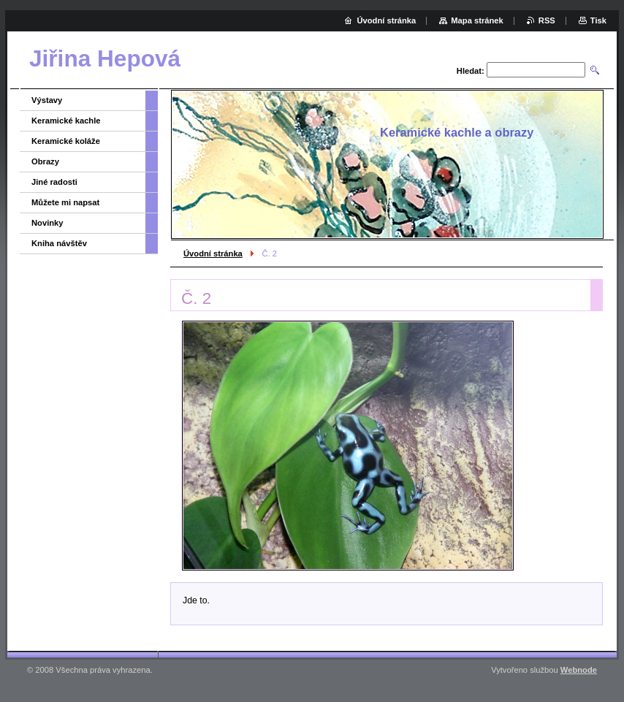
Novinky (47, 222)
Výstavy (46, 100)
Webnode (578, 669)
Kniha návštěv (59, 243)
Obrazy (45, 161)
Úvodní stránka (213, 253)
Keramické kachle (66, 120)
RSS (547, 20)
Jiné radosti (54, 182)
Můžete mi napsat (65, 202)
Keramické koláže (65, 141)
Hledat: (470, 70)
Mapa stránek (477, 20)
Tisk (598, 20)
